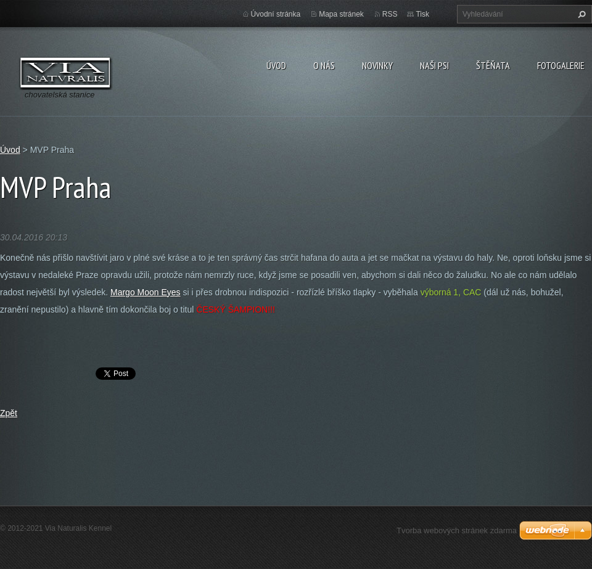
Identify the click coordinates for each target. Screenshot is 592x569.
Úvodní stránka (276, 14)
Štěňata (493, 65)
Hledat (580, 14)
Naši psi (434, 65)
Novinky (377, 65)
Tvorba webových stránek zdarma (457, 530)
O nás (324, 65)
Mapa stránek (341, 14)
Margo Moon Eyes (145, 292)
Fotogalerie (561, 65)
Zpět (8, 413)
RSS (390, 14)
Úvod (276, 65)
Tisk (422, 14)
